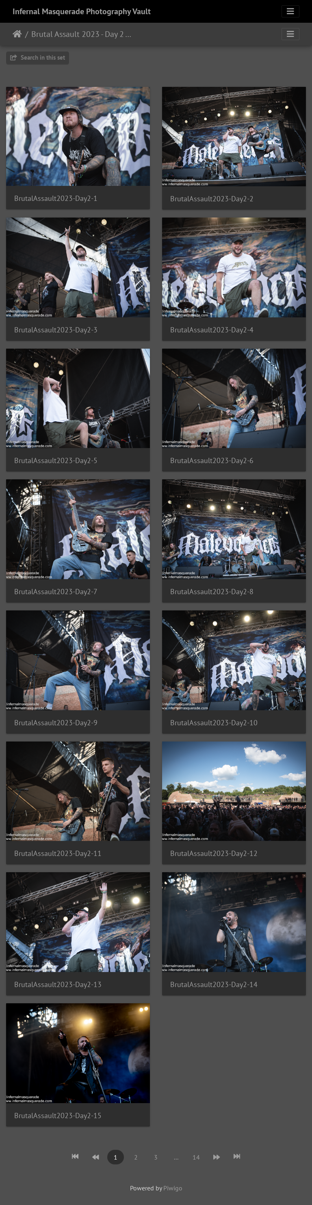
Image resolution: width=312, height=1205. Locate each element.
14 (196, 1157)
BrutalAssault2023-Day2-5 (56, 460)
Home (17, 34)
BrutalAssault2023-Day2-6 (212, 460)
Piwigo (172, 1188)
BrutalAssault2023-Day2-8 (212, 591)
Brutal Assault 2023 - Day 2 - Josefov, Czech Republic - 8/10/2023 (81, 34)
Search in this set (37, 57)
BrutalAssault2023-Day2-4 (212, 330)
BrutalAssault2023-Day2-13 (58, 984)
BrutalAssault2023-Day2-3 (56, 330)
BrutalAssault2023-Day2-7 (56, 591)
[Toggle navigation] (290, 11)
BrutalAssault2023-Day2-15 (58, 1115)
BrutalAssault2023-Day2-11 (58, 853)
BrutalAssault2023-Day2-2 (212, 198)
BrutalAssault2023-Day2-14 (214, 984)
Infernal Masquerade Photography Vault (82, 11)
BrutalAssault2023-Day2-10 (214, 722)
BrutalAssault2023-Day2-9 (56, 722)
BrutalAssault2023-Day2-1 (56, 198)
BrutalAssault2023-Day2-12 (214, 853)
